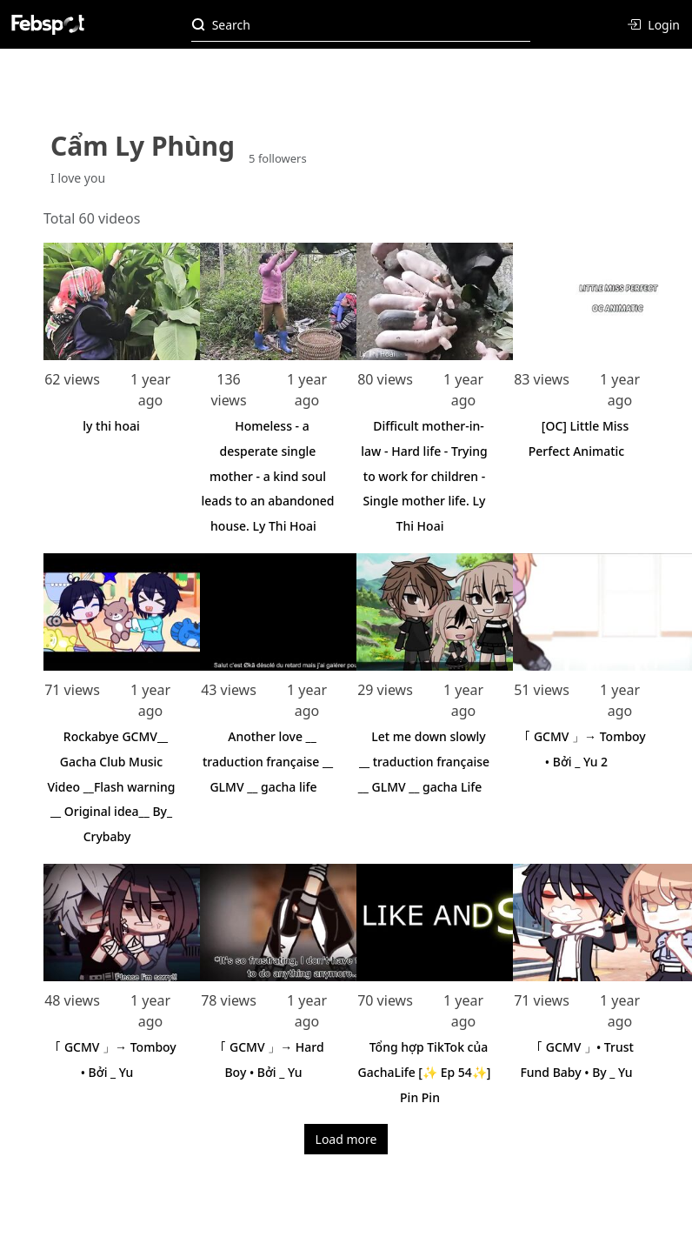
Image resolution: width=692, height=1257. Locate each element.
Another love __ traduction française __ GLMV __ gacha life (268, 761)
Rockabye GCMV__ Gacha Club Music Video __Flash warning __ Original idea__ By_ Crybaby (111, 786)
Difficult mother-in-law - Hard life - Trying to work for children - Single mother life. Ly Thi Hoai (424, 476)
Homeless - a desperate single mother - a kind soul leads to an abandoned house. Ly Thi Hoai (267, 476)
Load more (346, 1139)
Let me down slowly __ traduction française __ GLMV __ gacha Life (423, 761)
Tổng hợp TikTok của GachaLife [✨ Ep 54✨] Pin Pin (424, 1072)
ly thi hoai (111, 426)
